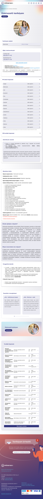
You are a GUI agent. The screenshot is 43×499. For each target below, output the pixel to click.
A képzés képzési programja (9, 218)
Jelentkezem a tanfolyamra (21, 74)
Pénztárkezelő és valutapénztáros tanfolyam (8, 366)
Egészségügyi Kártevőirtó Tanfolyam (7, 408)
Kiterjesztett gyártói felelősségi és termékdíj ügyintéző (9, 360)
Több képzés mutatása (21, 426)
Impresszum (24, 482)
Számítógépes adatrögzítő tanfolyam (7, 377)
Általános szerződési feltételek (28, 485)
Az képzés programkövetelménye (10, 216)
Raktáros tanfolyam (8, 386)
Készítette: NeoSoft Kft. (6, 493)
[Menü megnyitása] (41, 3)
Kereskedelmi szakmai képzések (9, 8)
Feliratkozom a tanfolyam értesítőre (21, 452)
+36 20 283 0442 (9, 478)
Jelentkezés (4, 16)
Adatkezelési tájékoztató (27, 484)
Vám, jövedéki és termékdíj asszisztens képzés (9, 371)
